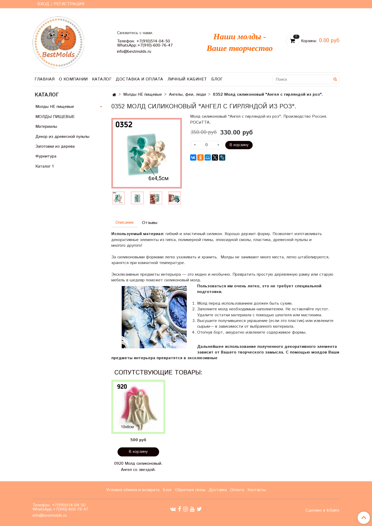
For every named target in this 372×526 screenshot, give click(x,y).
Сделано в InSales (322, 510)
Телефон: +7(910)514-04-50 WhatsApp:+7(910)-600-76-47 (145, 43)
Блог (217, 79)
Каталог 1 (44, 166)
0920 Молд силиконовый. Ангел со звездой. (138, 467)
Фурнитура (45, 156)
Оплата (237, 490)
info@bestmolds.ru (134, 52)
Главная (45, 79)
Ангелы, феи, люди (187, 94)
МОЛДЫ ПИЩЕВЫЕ (55, 117)
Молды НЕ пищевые (142, 94)
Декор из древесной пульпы (62, 137)
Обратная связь (190, 490)
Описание (124, 223)
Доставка (218, 490)
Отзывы (149, 223)
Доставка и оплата (139, 79)
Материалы (46, 127)
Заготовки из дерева (55, 146)
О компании (73, 79)
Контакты (256, 490)
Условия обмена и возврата (132, 490)
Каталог (102, 79)
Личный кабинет (187, 79)
